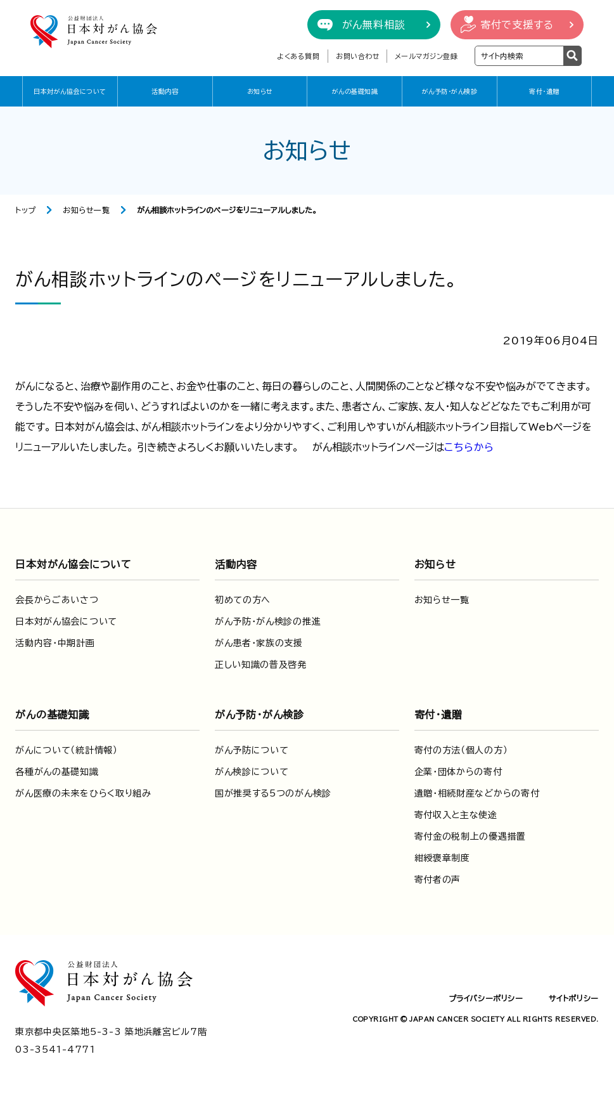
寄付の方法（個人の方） (461, 750)
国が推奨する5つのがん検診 (273, 793)
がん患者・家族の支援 (259, 643)
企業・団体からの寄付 (458, 771)
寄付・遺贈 (544, 91)
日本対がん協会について (70, 91)
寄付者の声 (437, 879)
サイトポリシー (574, 998)
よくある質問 (298, 56)
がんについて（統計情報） (66, 750)
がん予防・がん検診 (450, 91)
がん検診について (252, 771)
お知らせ (260, 91)
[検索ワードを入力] (519, 55)
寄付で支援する (517, 25)
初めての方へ (243, 599)
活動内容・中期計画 (54, 643)
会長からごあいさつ (56, 599)
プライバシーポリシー (486, 998)
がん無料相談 (374, 25)
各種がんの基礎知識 (56, 771)
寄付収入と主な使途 (455, 814)
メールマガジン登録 (426, 56)
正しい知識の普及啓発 (261, 664)
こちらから (469, 447)
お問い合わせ (358, 56)
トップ (25, 210)
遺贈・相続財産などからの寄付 (477, 793)
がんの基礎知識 (355, 91)
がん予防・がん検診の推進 (268, 621)
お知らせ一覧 (86, 210)
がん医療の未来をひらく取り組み (83, 793)
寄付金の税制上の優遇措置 (470, 836)
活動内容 (164, 91)
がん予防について (252, 750)
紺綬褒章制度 (442, 858)
